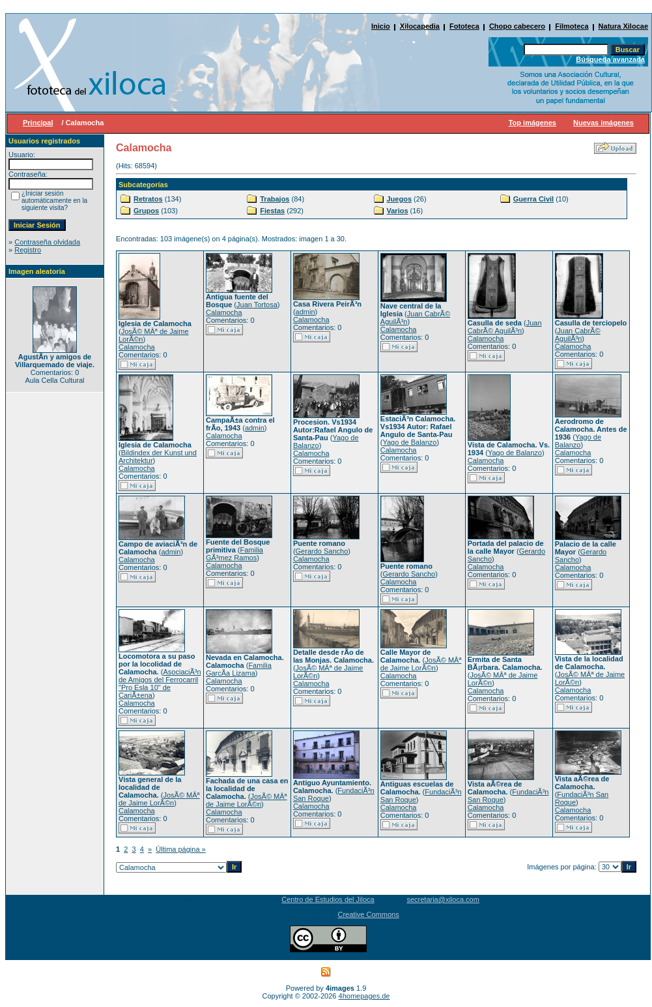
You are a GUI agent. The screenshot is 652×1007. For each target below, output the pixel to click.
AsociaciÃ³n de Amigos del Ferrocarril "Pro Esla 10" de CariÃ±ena (160, 683)
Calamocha (137, 347)
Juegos (399, 199)
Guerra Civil (533, 199)
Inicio (380, 26)
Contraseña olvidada (47, 242)
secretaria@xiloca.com (442, 899)
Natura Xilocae (623, 26)
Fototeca (464, 26)
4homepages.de (364, 996)
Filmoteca (571, 26)
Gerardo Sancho (322, 551)
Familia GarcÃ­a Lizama (239, 669)
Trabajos (274, 199)
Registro (27, 250)
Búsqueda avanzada (610, 59)
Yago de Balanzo (409, 442)
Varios (397, 211)
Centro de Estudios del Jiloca (327, 899)
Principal (38, 123)
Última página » (180, 849)
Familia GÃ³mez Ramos (234, 554)
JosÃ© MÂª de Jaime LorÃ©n (421, 664)
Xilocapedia (420, 26)
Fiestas (272, 211)
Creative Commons (368, 914)
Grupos (146, 211)
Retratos (148, 199)
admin (305, 312)
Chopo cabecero (517, 26)
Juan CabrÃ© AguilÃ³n (505, 327)
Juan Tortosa (256, 304)
